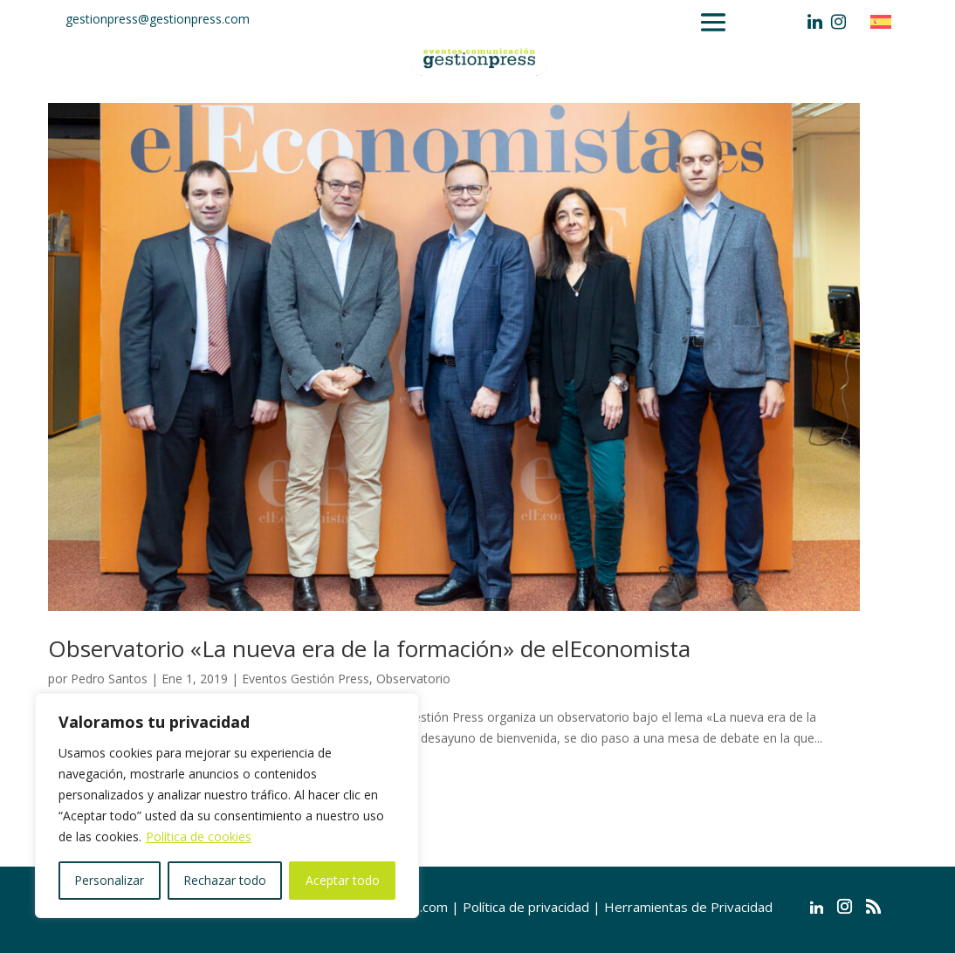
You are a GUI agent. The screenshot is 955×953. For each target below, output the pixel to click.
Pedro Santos (109, 678)
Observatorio (413, 678)
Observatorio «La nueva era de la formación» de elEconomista (369, 648)
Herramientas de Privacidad (688, 906)
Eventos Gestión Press (305, 678)
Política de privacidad (526, 906)
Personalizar (109, 880)
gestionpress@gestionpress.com (157, 18)
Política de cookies (198, 836)
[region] (227, 805)
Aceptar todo (343, 880)
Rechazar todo (224, 880)
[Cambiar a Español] (885, 21)
